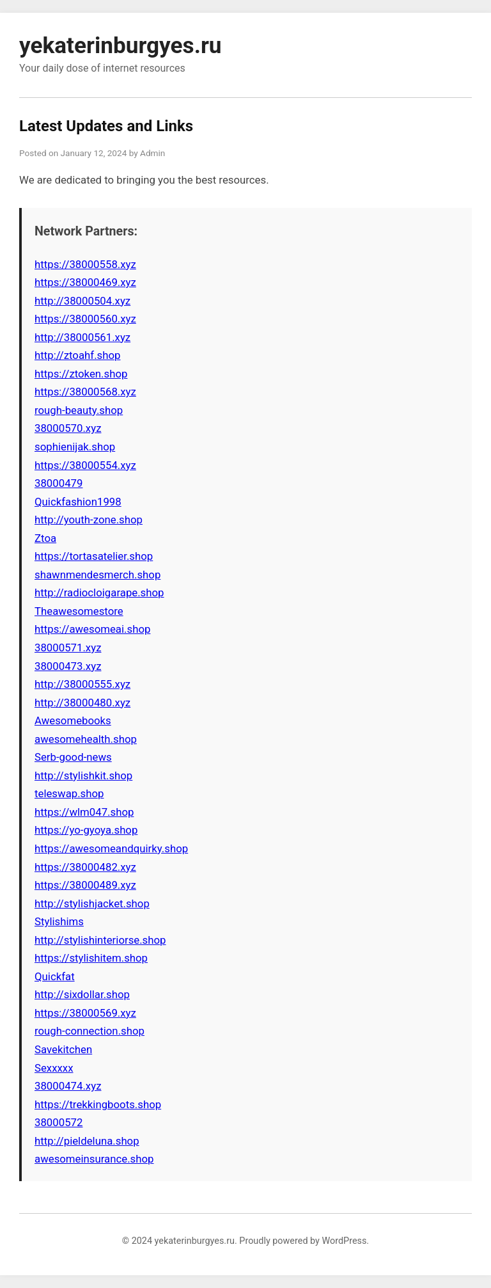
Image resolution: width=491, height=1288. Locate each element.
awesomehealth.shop (86, 739)
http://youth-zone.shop (89, 519)
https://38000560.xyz (85, 318)
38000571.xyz (68, 647)
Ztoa (45, 538)
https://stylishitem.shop (91, 957)
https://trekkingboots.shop (98, 1104)
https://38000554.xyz (85, 465)
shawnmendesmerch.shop (97, 574)
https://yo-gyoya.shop (86, 829)
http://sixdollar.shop (82, 994)
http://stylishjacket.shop (92, 903)
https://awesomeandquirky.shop (111, 848)
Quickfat (55, 976)
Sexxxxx (54, 1067)
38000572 (58, 1122)
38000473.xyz (68, 666)
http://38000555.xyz (82, 684)
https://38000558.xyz (85, 264)
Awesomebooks (73, 720)
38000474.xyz (68, 1085)
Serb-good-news (73, 757)
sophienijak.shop (75, 446)
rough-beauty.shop (79, 410)
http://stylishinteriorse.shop (100, 940)
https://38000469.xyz (85, 282)
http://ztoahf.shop (77, 355)
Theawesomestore (79, 611)
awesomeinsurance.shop (94, 1158)
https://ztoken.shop (81, 373)
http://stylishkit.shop (83, 775)
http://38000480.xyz (82, 702)
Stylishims (59, 921)
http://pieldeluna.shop (87, 1140)
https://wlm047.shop (84, 812)
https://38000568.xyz (85, 391)
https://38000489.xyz (85, 885)
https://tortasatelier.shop (94, 556)
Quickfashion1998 (78, 501)
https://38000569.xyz (85, 1012)
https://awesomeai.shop (92, 629)
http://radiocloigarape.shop (99, 592)
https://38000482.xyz (85, 867)
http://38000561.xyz (82, 337)
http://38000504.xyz (82, 300)
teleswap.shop (69, 793)
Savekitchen (63, 1049)
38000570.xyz (68, 428)
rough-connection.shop (89, 1030)
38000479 (58, 483)
